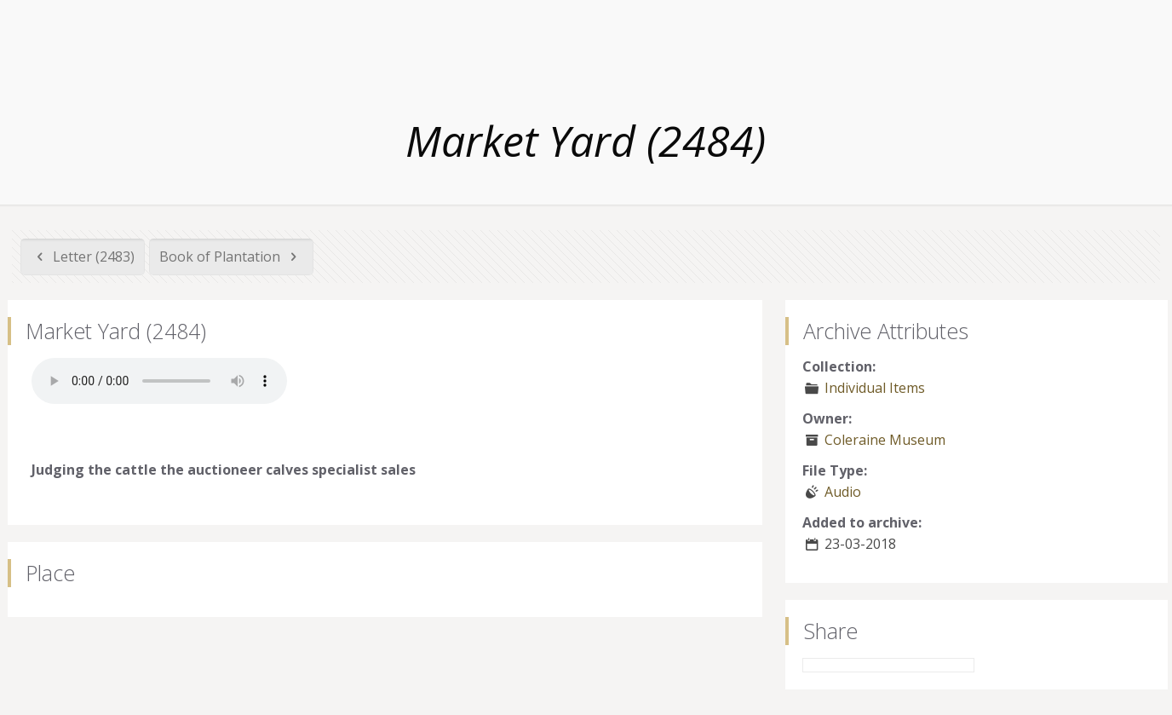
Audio (842, 491)
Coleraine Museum (884, 439)
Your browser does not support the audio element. (159, 381)
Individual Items (874, 387)
